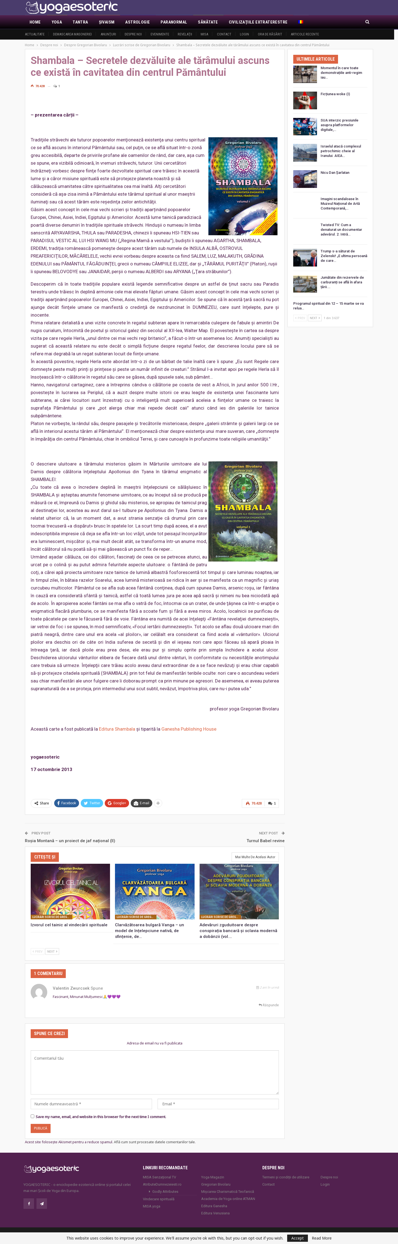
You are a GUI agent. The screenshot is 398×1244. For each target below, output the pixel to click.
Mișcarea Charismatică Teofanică (227, 1191)
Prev (38, 951)
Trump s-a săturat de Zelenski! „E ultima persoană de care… (344, 256)
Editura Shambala (117, 729)
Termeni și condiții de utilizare (285, 1177)
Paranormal (174, 22)
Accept (297, 1238)
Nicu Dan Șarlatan (335, 172)
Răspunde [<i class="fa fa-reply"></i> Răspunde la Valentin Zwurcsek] (269, 1004)
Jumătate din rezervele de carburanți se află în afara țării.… (342, 282)
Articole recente (305, 34)
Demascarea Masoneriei (72, 34)
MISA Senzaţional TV (159, 1177)
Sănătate (208, 22)
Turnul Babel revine (266, 840)
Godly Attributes (165, 1191)
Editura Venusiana (215, 1213)
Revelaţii (185, 34)
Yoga (57, 22)
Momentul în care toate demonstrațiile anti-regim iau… (341, 72)
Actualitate (34, 34)
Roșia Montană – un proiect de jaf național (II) (70, 840)
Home (35, 22)
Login (244, 34)
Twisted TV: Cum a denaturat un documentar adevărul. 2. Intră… (341, 229)
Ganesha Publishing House (188, 729)
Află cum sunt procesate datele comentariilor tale (154, 1141)
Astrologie (137, 22)
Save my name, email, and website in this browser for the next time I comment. (101, 1116)
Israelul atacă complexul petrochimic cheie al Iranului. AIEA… (341, 151)
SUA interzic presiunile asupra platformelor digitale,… (339, 125)
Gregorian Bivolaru (216, 1184)
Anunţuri (108, 34)
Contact (224, 34)
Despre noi (133, 34)
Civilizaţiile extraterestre (258, 22)
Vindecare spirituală (158, 1198)
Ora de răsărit (270, 34)
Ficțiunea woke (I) (335, 94)
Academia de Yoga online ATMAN (228, 1198)
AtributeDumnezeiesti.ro (162, 1184)
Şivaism (107, 22)
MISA (204, 34)
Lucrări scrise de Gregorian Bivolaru (52, 916)
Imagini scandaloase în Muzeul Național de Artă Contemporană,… (340, 203)
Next (52, 951)
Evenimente (160, 34)
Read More (322, 1238)
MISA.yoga (151, 1206)
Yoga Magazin (212, 1177)
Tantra (80, 22)
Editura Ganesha (214, 1205)
